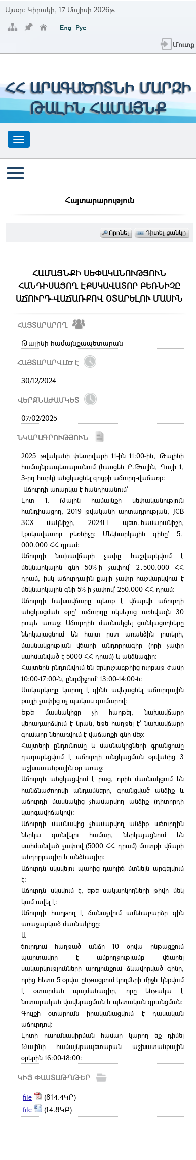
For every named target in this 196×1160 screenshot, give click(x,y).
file (27, 1097)
